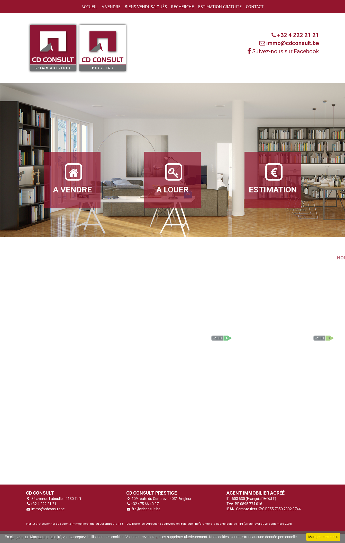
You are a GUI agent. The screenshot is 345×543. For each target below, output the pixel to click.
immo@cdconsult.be (48, 509)
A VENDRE (111, 7)
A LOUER (172, 178)
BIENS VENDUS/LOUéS (146, 7)
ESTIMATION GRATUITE (220, 7)
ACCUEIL (89, 7)
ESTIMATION (273, 178)
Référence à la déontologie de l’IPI (219, 523)
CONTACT (255, 7)
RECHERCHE (182, 7)
